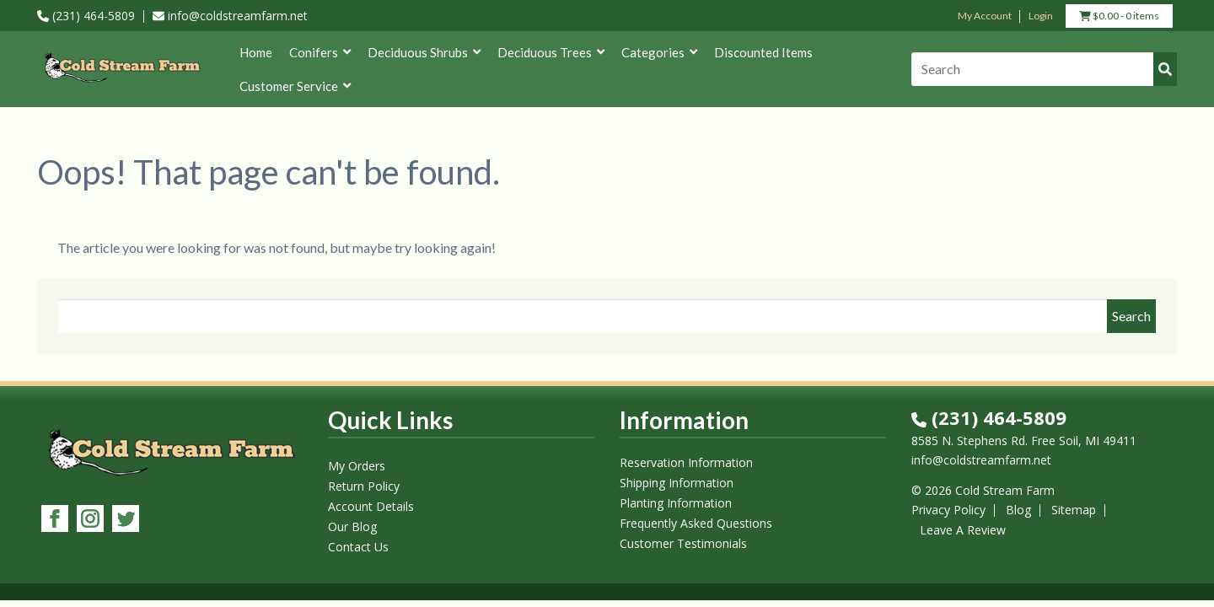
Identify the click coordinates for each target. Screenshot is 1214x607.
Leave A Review (963, 530)
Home (255, 52)
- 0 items (1119, 18)
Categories (659, 52)
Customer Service (295, 86)
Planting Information (676, 503)
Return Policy (364, 486)
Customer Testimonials (683, 543)
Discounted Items (763, 52)
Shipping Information (676, 483)
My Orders (356, 466)
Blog (1018, 510)
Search (1131, 316)
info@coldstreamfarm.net (230, 16)
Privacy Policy (948, 510)
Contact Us (358, 547)
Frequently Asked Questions (696, 523)
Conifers (320, 52)
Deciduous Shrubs (424, 52)
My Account (985, 15)
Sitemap (1073, 510)
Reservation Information (686, 462)
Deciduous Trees (550, 52)
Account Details (371, 506)
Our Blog (352, 526)
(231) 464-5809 (86, 16)
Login (1041, 15)
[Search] (1044, 69)
